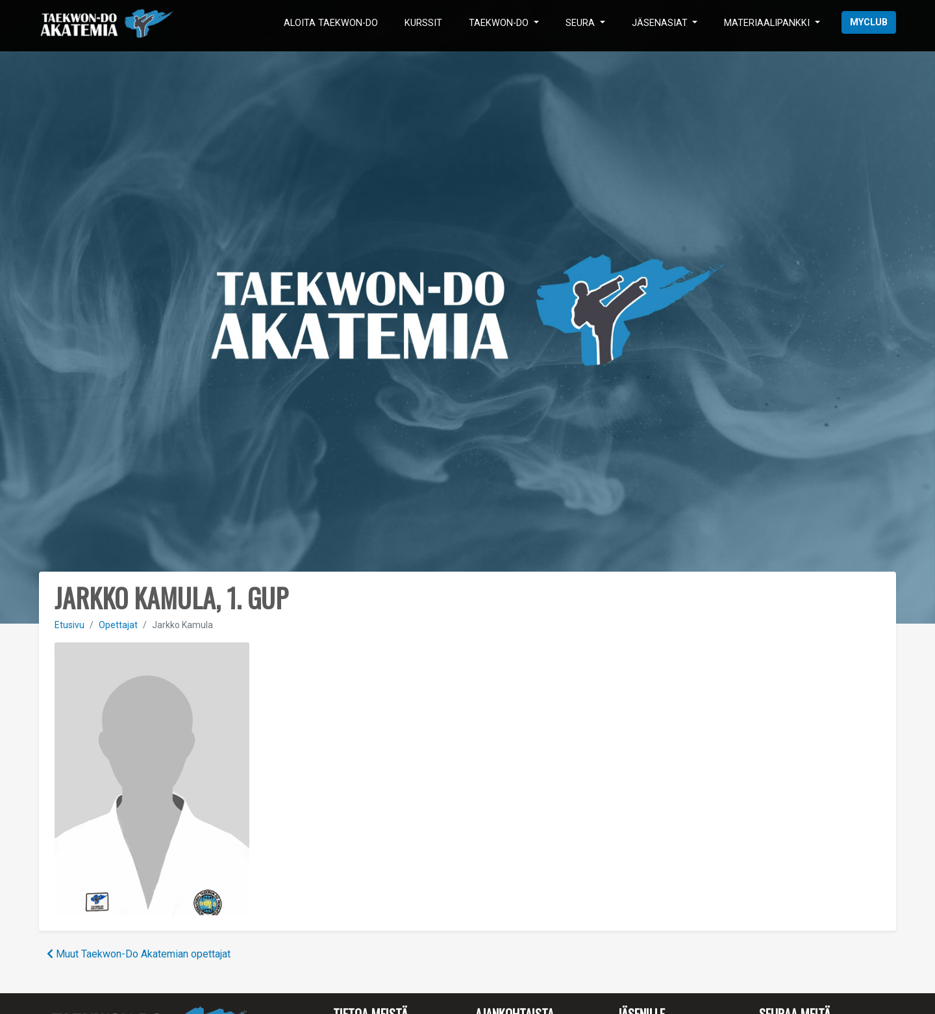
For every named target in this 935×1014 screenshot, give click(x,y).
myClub (869, 22)
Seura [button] (581, 23)
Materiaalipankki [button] (768, 23)
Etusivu (69, 625)
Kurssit (423, 23)
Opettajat (118, 625)
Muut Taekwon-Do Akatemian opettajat (139, 954)
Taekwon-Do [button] (500, 23)
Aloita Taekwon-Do (331, 23)
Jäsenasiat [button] (661, 23)
